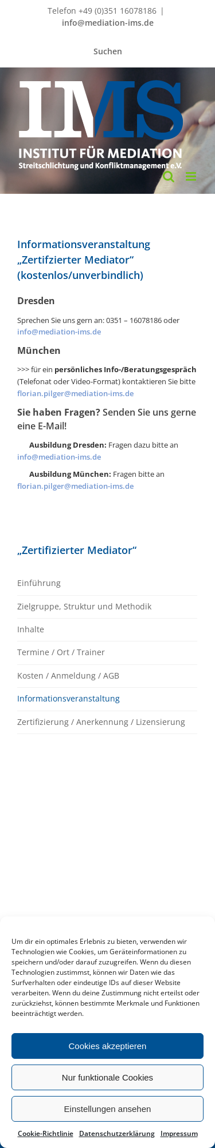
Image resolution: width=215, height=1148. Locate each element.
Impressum (179, 1133)
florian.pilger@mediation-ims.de (75, 393)
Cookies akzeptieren (108, 1046)
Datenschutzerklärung (117, 1133)
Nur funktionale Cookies (107, 1077)
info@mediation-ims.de (108, 22)
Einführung (39, 582)
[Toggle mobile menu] (192, 176)
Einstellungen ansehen (107, 1109)
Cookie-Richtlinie (45, 1133)
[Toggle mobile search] (168, 176)
